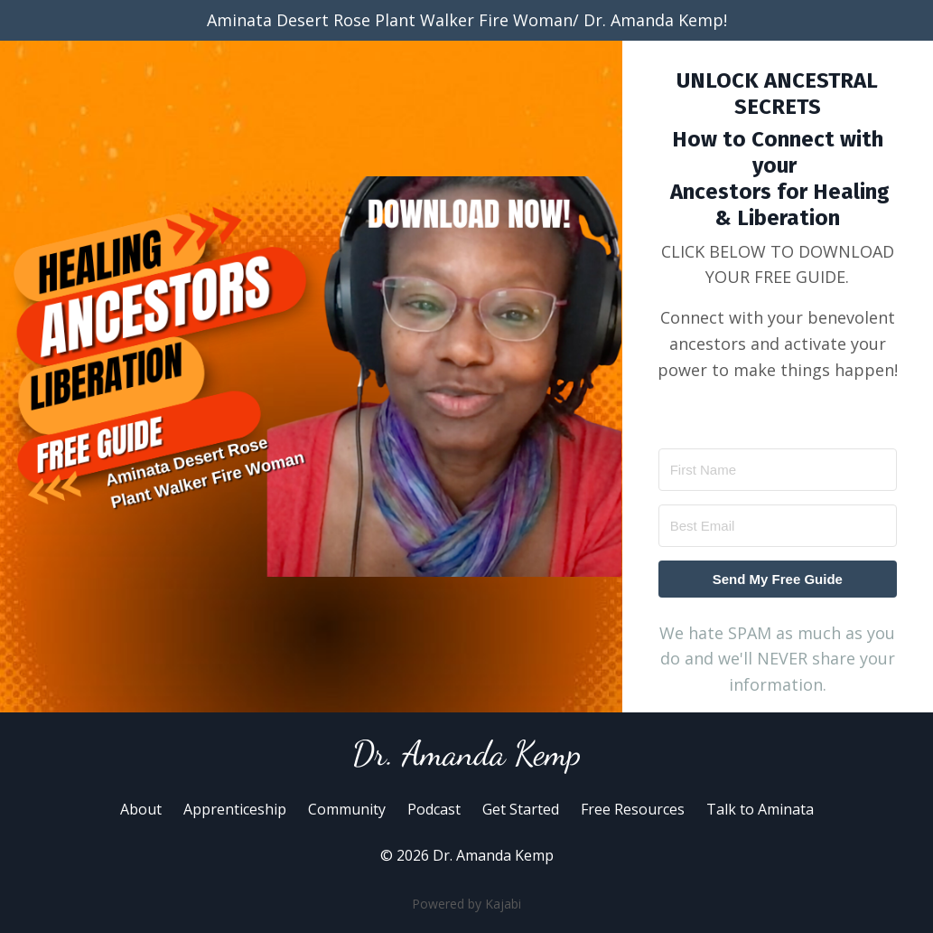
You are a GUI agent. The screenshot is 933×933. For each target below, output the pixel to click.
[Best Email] (777, 525)
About (141, 809)
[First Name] (777, 469)
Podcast (434, 809)
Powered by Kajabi (466, 903)
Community (347, 809)
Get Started (520, 809)
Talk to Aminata (760, 809)
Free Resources (633, 809)
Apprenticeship (234, 809)
